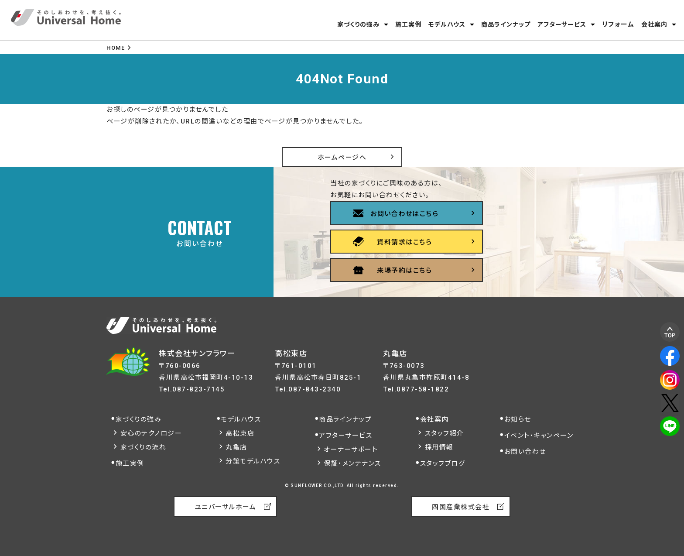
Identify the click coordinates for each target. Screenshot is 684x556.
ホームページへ (342, 157)
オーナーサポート (351, 449)
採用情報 (439, 447)
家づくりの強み (358, 24)
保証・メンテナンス (352, 463)
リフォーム (618, 24)
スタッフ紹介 (444, 433)
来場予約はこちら (404, 271)
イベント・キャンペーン (539, 435)
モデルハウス (446, 24)
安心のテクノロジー (151, 433)
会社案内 (654, 24)
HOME (115, 48)
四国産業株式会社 (460, 507)
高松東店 (240, 433)
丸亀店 (236, 447)
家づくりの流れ (143, 447)
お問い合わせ (525, 452)
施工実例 (408, 24)
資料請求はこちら (404, 242)
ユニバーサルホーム (225, 507)
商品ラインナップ (505, 24)
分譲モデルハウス (253, 461)
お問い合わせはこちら (404, 214)
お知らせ (517, 419)
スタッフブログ (442, 463)
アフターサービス (561, 24)
